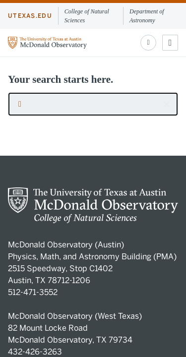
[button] (166, 104)
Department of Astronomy (146, 16)
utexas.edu (30, 15)
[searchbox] (93, 104)
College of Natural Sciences (86, 16)
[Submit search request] (20, 104)
